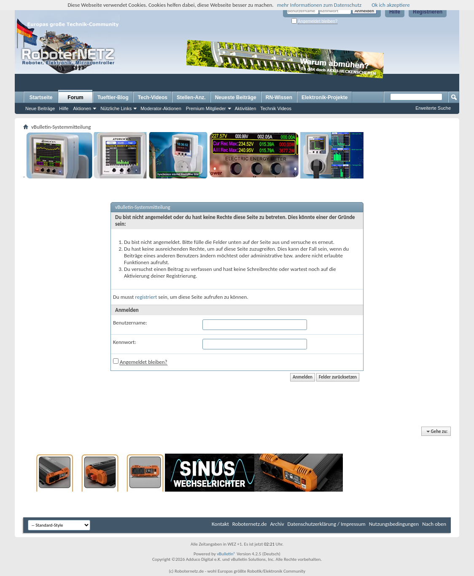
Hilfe (394, 12)
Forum (75, 97)
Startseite (41, 97)
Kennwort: (124, 342)
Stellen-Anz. (191, 97)
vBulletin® (226, 554)
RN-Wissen (279, 97)
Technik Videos (275, 108)
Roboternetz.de (249, 524)
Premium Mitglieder (206, 108)
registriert (146, 297)
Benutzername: (130, 322)
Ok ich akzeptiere (390, 5)
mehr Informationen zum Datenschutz (319, 5)
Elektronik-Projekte (324, 97)
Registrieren (427, 12)
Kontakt (220, 524)
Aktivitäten (245, 108)
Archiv (277, 524)
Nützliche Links (116, 108)
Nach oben (434, 524)
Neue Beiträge (40, 108)
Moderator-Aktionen (160, 108)
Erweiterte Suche (433, 108)
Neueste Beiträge (235, 97)
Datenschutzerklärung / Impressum (327, 524)
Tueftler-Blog (113, 97)
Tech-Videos (152, 97)
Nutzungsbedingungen (394, 524)
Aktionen (82, 108)
